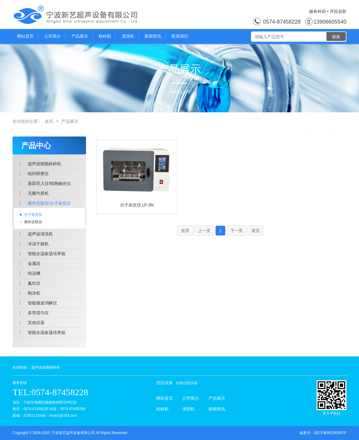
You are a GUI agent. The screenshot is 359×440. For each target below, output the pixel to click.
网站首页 (27, 36)
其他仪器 (36, 322)
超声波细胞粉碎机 (44, 163)
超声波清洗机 (40, 234)
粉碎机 (107, 36)
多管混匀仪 (38, 312)
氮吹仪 (34, 283)
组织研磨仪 (38, 173)
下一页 (236, 230)
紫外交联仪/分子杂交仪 (49, 203)
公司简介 (54, 36)
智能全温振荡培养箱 (46, 253)
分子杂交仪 (33, 214)
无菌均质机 (38, 193)
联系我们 (179, 36)
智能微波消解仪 (42, 303)
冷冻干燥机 (38, 243)
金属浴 (34, 263)
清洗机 (130, 36)
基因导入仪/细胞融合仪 (49, 183)
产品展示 (82, 36)
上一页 (204, 230)
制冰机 (34, 293)
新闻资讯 (155, 36)
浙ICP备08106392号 (330, 433)
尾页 (255, 230)
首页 (49, 121)
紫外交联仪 (33, 222)
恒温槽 (34, 273)
